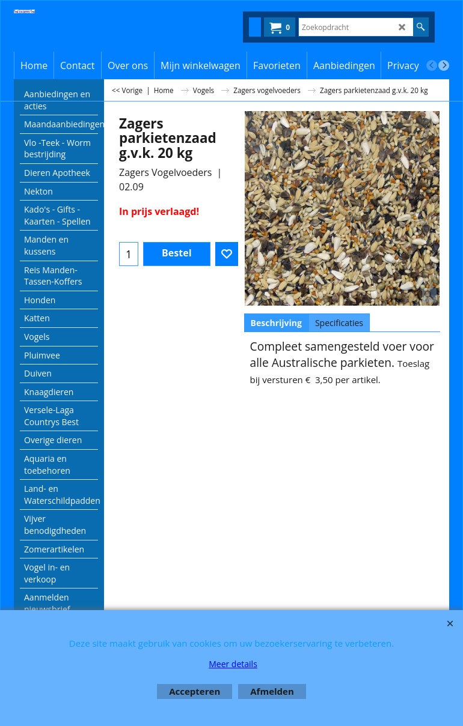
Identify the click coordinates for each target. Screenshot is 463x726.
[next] (443, 65)
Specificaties (339, 322)
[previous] (431, 65)
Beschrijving (276, 322)
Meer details (233, 664)
